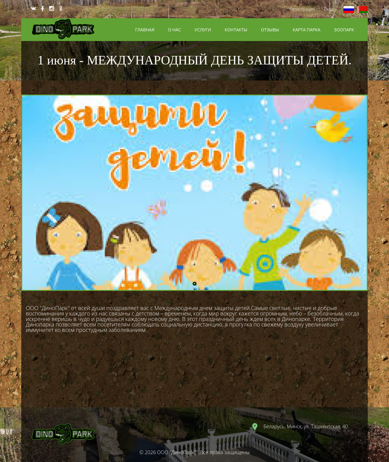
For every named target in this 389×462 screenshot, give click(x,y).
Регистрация (302, 9)
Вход (328, 9)
